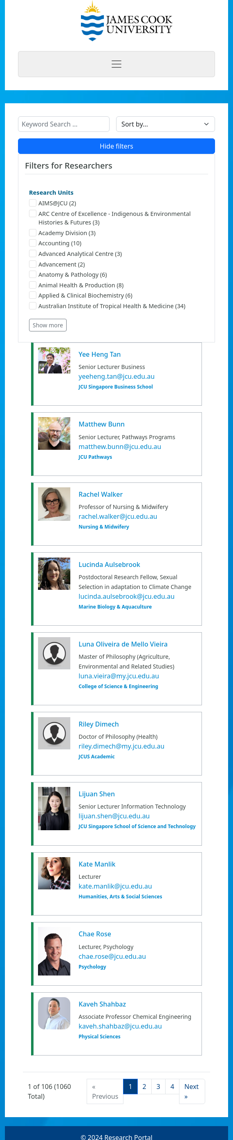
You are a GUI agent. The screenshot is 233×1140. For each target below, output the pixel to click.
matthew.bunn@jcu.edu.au (119, 446)
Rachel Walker (100, 494)
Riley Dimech (98, 724)
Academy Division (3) (62, 233)
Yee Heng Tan (99, 354)
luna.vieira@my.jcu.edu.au (118, 675)
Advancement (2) (57, 264)
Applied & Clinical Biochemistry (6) (80, 295)
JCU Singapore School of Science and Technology (136, 826)
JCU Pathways (95, 457)
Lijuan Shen (96, 793)
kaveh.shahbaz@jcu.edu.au (120, 1026)
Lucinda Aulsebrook (109, 564)
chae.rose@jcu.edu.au (112, 956)
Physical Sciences (99, 1036)
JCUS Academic (96, 756)
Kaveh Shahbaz (102, 1004)
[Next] (192, 1091)
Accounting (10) (55, 243)
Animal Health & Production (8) (76, 285)
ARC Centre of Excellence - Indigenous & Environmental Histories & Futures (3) (109, 218)
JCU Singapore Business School (115, 386)
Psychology (92, 966)
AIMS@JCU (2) (52, 203)
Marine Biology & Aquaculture (115, 606)
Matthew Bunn (101, 424)
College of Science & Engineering (118, 686)
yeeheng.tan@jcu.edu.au (116, 376)
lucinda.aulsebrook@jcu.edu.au (126, 596)
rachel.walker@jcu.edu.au (117, 516)
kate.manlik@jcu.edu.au (115, 886)
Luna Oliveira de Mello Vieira (123, 644)
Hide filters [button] (116, 146)
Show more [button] (48, 325)
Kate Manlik (96, 864)
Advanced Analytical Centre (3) (75, 254)
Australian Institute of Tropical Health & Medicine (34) (107, 306)
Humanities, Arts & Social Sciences (120, 896)
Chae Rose (94, 933)
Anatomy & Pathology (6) (68, 274)
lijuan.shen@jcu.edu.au (114, 815)
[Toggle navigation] (116, 64)
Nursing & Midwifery (103, 526)
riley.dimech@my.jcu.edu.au (121, 746)
